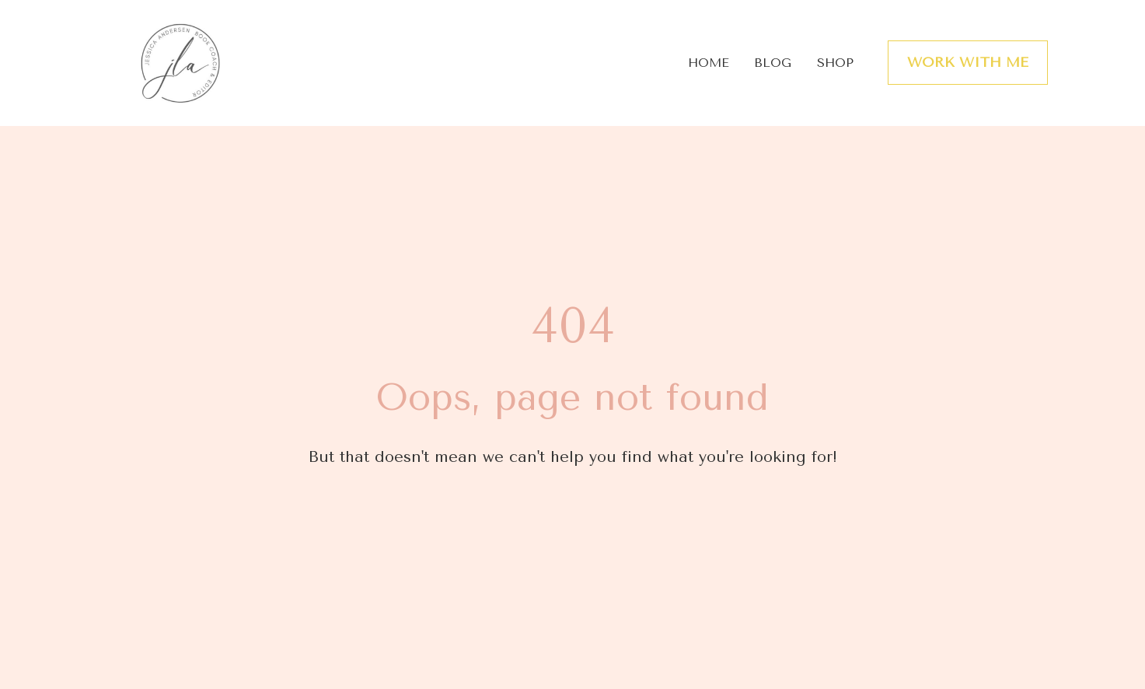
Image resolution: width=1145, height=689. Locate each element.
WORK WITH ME (967, 62)
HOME (708, 62)
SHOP (835, 62)
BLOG (772, 62)
